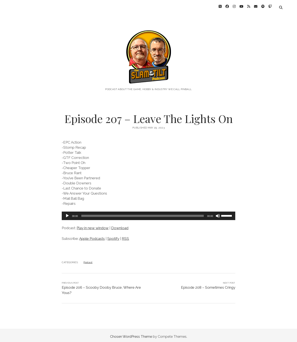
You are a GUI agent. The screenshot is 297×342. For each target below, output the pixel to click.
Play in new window (93, 225)
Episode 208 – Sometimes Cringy (208, 285)
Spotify (113, 236)
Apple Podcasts (92, 236)
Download (119, 225)
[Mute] (218, 213)
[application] (148, 213)
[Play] (67, 213)
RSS (125, 236)
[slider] (142, 213)
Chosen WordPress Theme (131, 334)
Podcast (87, 260)
